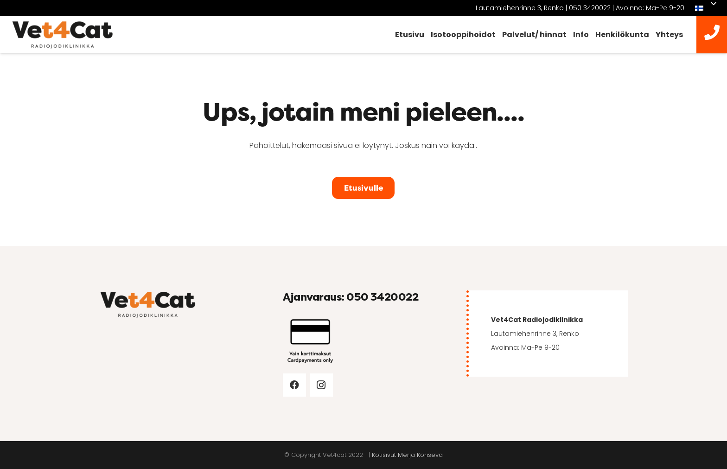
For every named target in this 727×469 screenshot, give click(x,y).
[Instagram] (321, 385)
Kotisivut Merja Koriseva (407, 454)
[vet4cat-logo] (62, 35)
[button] (705, 8)
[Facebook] (294, 385)
